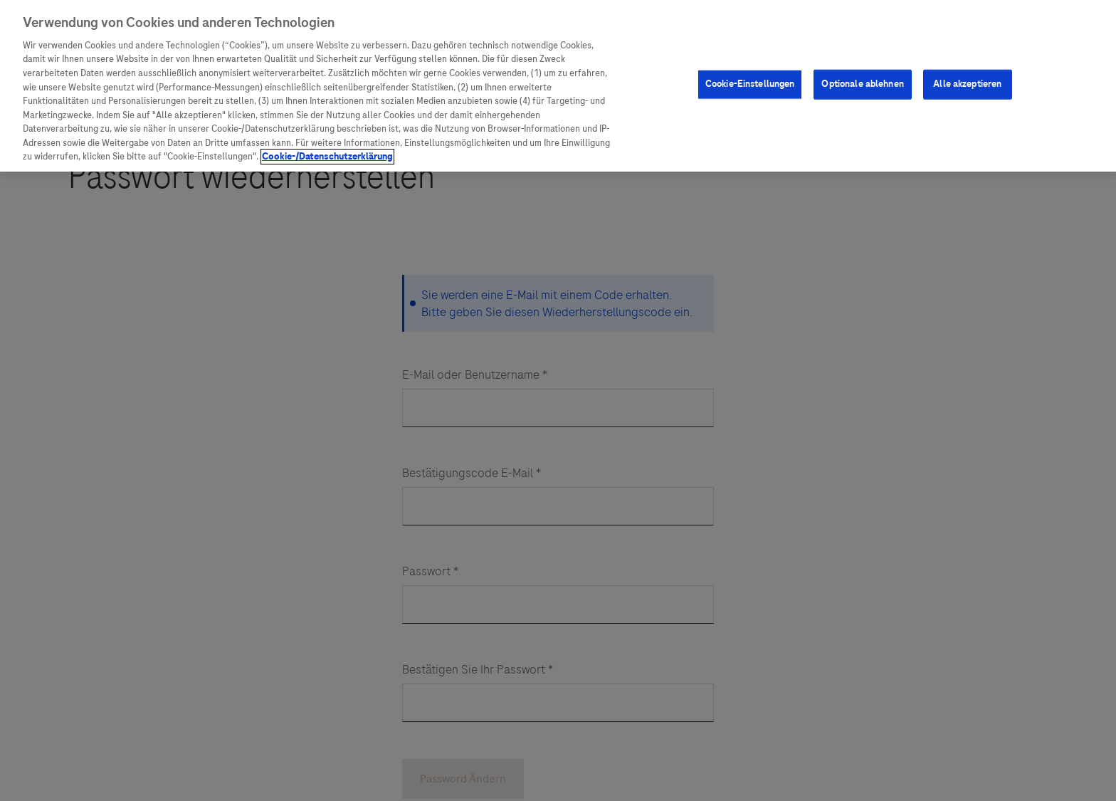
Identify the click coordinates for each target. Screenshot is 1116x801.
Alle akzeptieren (967, 84)
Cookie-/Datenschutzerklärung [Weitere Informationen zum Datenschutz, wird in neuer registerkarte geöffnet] (327, 156)
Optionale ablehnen (862, 84)
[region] (558, 86)
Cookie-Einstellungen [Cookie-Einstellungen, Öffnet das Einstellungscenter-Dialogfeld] (750, 84)
